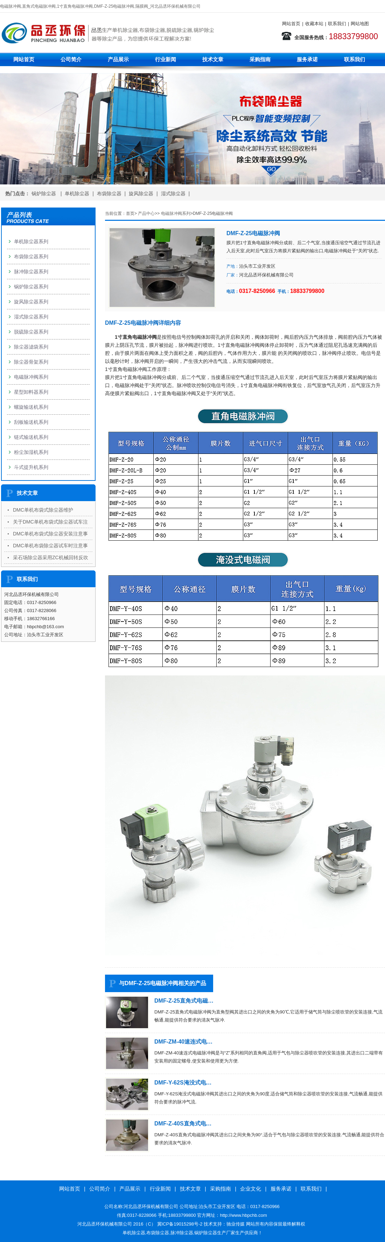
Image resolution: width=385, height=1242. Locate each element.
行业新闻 (165, 59)
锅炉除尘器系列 (31, 286)
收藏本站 (314, 23)
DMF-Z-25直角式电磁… (184, 1001)
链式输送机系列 (31, 437)
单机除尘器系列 (31, 241)
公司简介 (71, 59)
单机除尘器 (77, 193)
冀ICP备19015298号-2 (180, 1224)
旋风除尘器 (141, 193)
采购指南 (260, 59)
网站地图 (360, 23)
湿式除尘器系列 (31, 317)
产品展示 (118, 59)
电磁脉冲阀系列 (175, 213)
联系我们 (337, 23)
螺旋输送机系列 (31, 407)
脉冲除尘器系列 (31, 271)
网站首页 (291, 23)
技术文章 (212, 59)
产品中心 (146, 213)
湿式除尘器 (173, 193)
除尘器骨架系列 (31, 362)
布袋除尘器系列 (31, 256)
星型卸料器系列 (31, 392)
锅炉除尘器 (44, 193)
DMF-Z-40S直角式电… (183, 1124)
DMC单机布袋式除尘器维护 (43, 510)
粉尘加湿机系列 (31, 452)
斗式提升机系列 (31, 467)
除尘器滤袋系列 (31, 347)
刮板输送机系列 (31, 422)
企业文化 (250, 1189)
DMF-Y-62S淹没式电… (183, 1083)
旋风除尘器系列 (31, 301)
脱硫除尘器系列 (31, 332)
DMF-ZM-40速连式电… (183, 1042)
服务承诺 (307, 59)
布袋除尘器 (109, 193)
